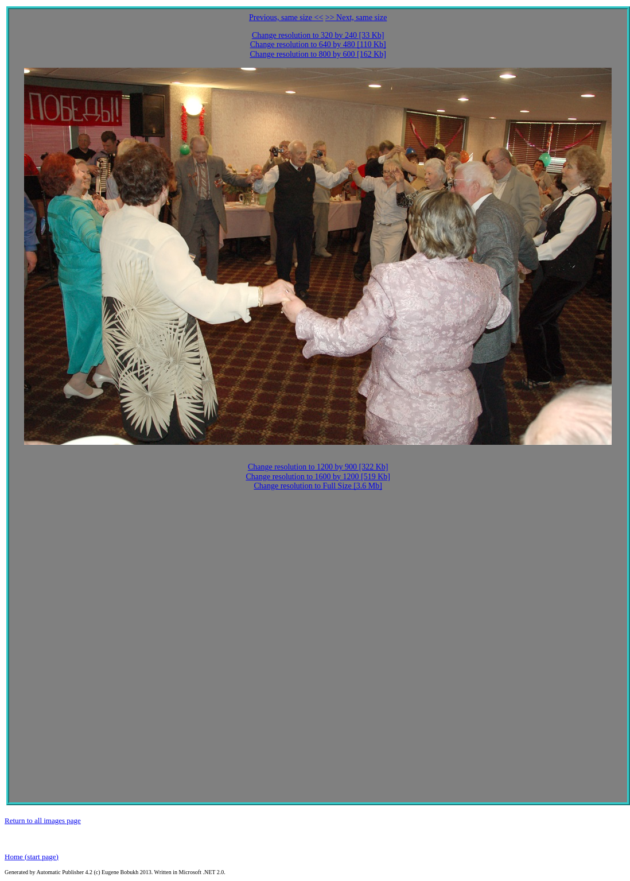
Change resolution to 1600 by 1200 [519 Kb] (318, 476)
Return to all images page (43, 820)
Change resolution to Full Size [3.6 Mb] (318, 486)
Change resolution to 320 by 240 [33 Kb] (318, 35)
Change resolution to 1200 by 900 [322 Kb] (318, 467)
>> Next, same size (356, 17)
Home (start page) (32, 856)
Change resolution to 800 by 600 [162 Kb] (318, 54)
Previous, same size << (286, 17)
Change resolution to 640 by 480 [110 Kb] (318, 44)
